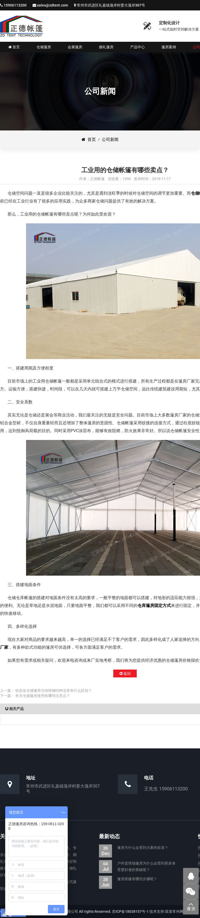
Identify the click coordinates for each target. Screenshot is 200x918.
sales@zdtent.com (52, 5)
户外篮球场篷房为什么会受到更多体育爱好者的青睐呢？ (137, 866)
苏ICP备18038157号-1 (130, 911)
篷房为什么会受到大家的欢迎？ (133, 847)
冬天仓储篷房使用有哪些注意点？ (42, 696)
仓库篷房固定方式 (154, 605)
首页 (89, 139)
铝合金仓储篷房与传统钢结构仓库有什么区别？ (53, 690)
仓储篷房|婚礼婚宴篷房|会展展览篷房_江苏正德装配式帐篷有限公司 (21, 26)
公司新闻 (110, 139)
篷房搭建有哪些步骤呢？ (128, 879)
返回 (125, 673)
